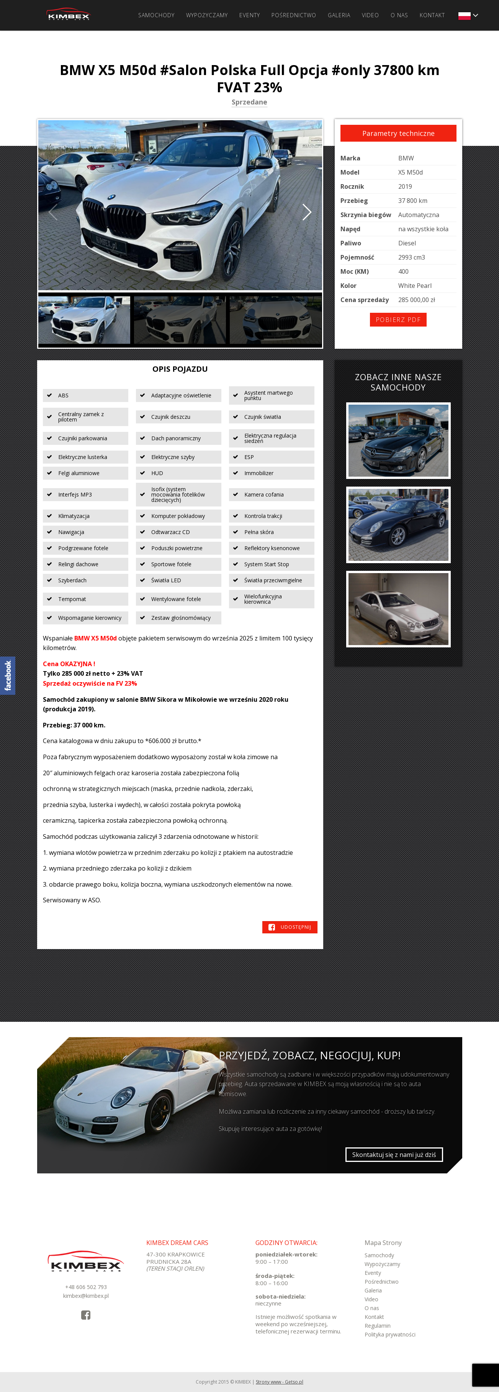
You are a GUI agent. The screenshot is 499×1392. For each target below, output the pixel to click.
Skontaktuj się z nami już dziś (394, 1154)
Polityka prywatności (390, 1334)
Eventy (249, 15)
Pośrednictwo (294, 15)
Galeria (339, 15)
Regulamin (378, 1325)
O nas (399, 15)
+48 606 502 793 (86, 1287)
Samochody (156, 15)
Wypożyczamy (207, 15)
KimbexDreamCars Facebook (7, 676)
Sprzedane (249, 102)
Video (370, 15)
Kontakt (432, 15)
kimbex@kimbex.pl (86, 1295)
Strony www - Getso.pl (279, 1382)
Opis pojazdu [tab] (180, 369)
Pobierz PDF (398, 319)
